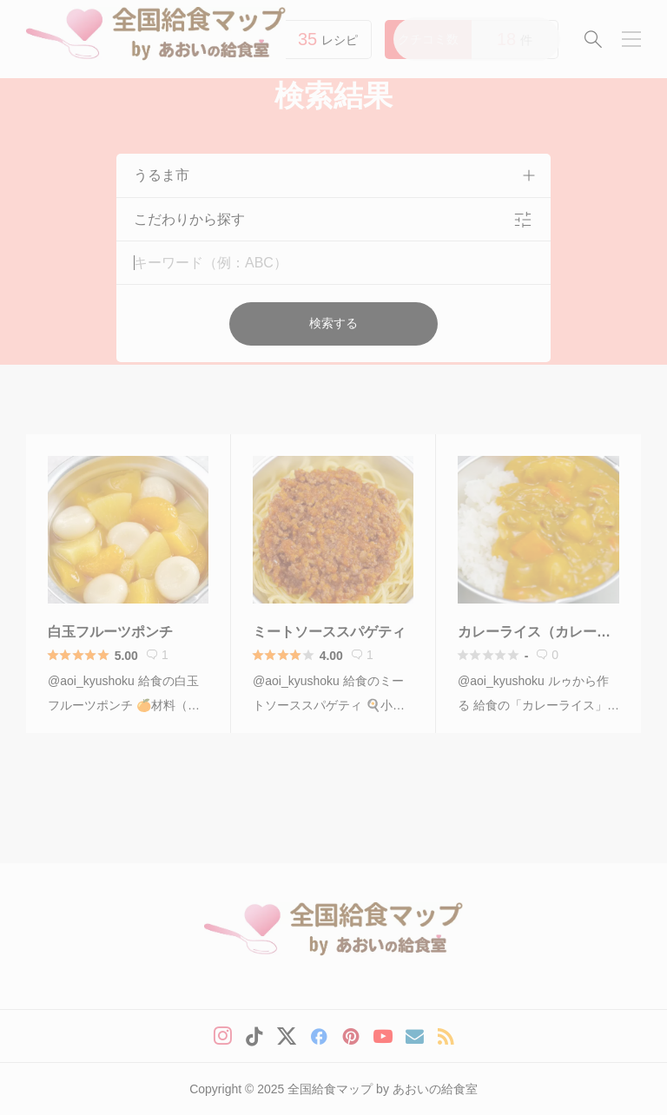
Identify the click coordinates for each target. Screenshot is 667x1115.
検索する (333, 323)
